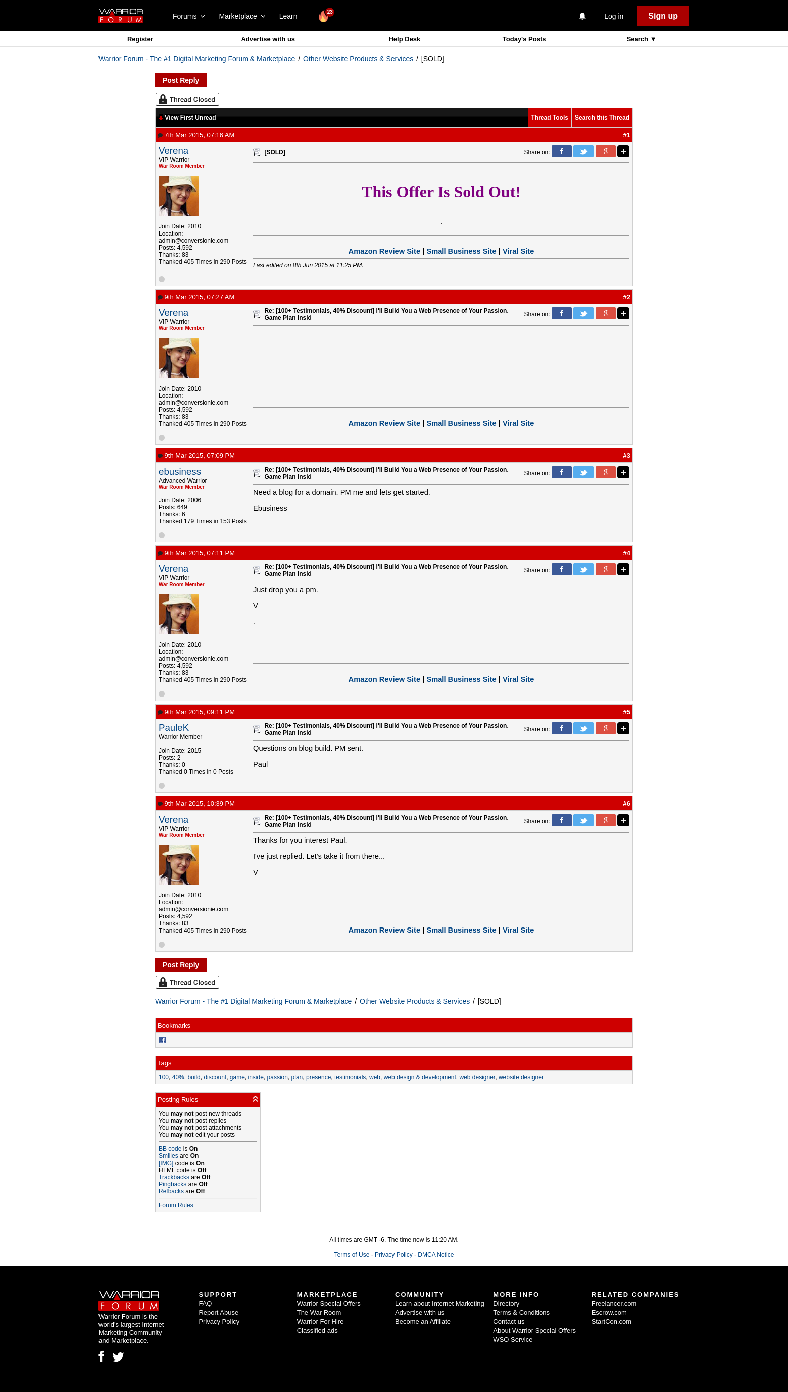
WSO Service (512, 1339)
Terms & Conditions (521, 1312)
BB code (170, 1148)
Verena (173, 150)
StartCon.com (611, 1321)
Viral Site (518, 251)
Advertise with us (268, 39)
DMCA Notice (436, 1254)
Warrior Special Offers (329, 1303)
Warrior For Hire (320, 1321)
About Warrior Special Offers (534, 1330)
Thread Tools (549, 117)
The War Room (319, 1312)
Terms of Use (352, 1254)
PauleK (174, 727)
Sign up (663, 16)
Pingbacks (172, 1184)
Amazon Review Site (385, 251)
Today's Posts (524, 39)
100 (164, 1077)
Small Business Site (461, 251)
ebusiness (180, 471)
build (193, 1077)
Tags (164, 1063)
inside (256, 1077)
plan (297, 1077)
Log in (613, 16)
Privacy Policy (394, 1254)
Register (140, 39)
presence (318, 1077)
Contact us (508, 1321)
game (237, 1077)
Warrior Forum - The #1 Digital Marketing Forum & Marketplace (196, 59)
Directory (506, 1303)
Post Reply (181, 80)
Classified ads (317, 1330)
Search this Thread (602, 117)
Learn (291, 16)
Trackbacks (174, 1177)
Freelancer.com (614, 1303)
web (374, 1077)
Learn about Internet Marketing (439, 1303)
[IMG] (166, 1163)
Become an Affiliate (423, 1321)
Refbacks (171, 1191)
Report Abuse (218, 1312)
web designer (477, 1077)
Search (638, 39)
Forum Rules (176, 1205)
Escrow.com (609, 1312)
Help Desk (404, 39)
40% (178, 1077)
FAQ (205, 1303)
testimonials (350, 1077)
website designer (521, 1077)
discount (215, 1077)
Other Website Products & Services (358, 59)
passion (277, 1077)
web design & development (420, 1077)
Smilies (168, 1155)
